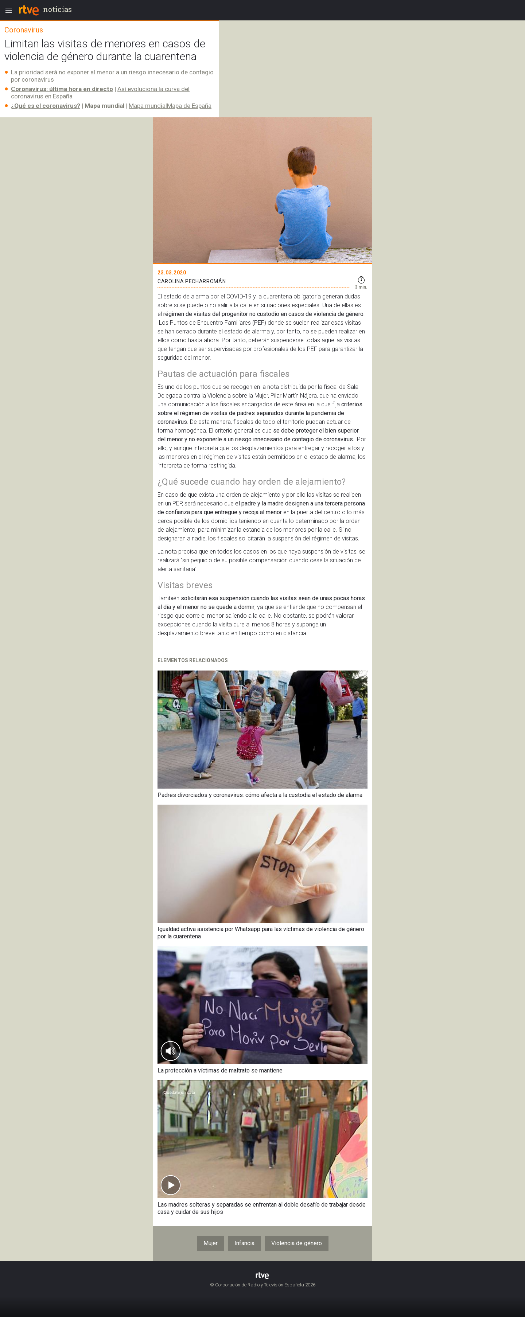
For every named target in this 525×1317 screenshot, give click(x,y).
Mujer (210, 1243)
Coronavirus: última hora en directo (62, 89)
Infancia (244, 1243)
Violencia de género (296, 1243)
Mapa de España (189, 105)
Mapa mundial (148, 105)
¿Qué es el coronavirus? (45, 105)
